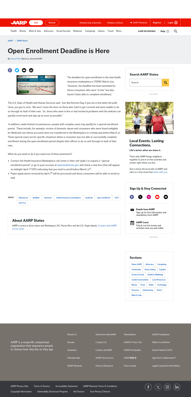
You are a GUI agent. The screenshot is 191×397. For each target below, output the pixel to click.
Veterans (135, 290)
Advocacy (150, 264)
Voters (159, 290)
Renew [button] (52, 22)
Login (170, 22)
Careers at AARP (104, 350)
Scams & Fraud (138, 275)
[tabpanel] (158, 31)
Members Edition (115, 22)
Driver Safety (150, 269)
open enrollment (103, 198)
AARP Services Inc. (105, 357)
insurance (48, 198)
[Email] (24, 70)
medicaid (89, 198)
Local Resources (159, 280)
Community (136, 269)
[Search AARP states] (146, 82)
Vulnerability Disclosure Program (52, 391)
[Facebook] (10, 70)
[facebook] (132, 197)
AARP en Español (147, 31)
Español (162, 269)
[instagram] (149, 197)
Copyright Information (21, 391)
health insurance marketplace (68, 198)
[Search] (165, 82)
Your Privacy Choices (100, 391)
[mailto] (166, 197)
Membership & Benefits (90, 22)
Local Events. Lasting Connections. (147, 143)
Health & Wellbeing (155, 275)
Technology (162, 285)
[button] (175, 31)
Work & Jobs (137, 295)
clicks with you (160, 172)
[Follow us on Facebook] (148, 387)
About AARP (137, 264)
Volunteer (72, 350)
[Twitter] (17, 70)
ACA (117, 198)
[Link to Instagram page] (167, 387)
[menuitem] (14, 32)
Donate (70, 342)
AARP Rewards (74, 365)
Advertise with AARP (106, 334)
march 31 (22, 203)
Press (143, 285)
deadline (36, 198)
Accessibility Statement (67, 386)
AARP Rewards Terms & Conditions (100, 386)
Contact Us (101, 342)
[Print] (31, 70)
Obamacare (23, 198)
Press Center (130, 365)
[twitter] (140, 197)
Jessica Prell (15, 59)
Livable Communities (140, 280)
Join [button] (36, 22)
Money (134, 285)
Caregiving (161, 264)
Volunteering (148, 290)
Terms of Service (42, 386)
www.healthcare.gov (68, 165)
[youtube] (157, 197)
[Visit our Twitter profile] (158, 387)
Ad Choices (78, 391)
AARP (10, 41)
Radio (151, 285)
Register (157, 22)
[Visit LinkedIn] (177, 387)
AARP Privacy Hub (19, 386)
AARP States (22, 41)
